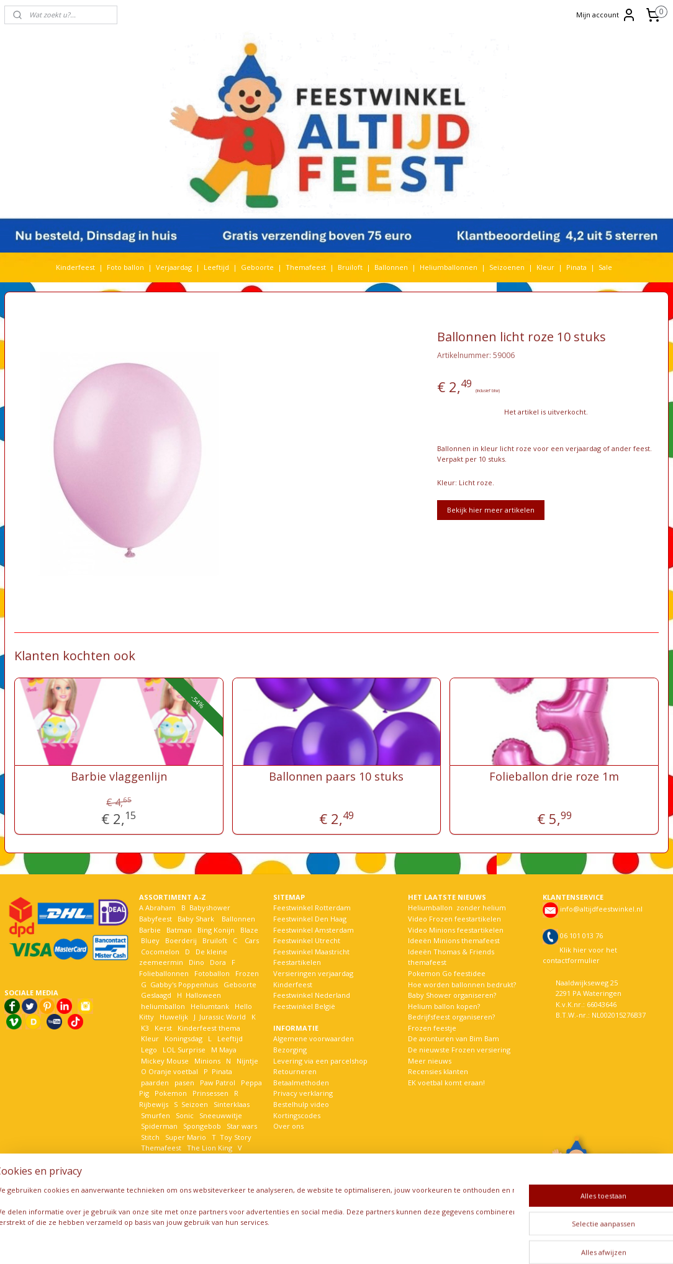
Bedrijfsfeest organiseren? (451, 1016)
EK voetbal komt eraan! (446, 1082)
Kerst (163, 1028)
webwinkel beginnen (379, 1241)
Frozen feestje (432, 1028)
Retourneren (295, 1071)
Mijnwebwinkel (488, 1241)
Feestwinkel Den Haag (309, 918)
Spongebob (202, 1126)
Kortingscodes (296, 1115)
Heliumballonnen (448, 267)
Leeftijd (216, 267)
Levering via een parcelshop (320, 1060)
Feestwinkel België (304, 1006)
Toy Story (235, 1137)
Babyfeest (155, 918)
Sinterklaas (232, 1104)
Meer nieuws (429, 1060)
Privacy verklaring (303, 1093)
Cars (252, 940)
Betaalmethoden (301, 1082)
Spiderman (159, 1126)
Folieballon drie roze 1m (554, 776)
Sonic (185, 1115)
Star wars (242, 1126)
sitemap (305, 1241)
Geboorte (257, 267)
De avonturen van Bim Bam (453, 1038)
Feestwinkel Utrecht (306, 940)
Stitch (150, 1137)
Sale (605, 267)
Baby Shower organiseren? (452, 995)
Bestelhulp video (301, 1104)
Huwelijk (174, 1016)
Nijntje (246, 1060)
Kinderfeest (75, 267)
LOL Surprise (184, 1049)
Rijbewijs (153, 1104)
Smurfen (155, 1115)
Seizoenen (507, 267)
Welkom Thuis (164, 1170)
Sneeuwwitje (220, 1115)
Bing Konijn (216, 930)
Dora (217, 962)
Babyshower (210, 907)
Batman (179, 930)
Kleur (545, 267)
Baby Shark (196, 918)
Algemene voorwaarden (313, 1038)
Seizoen (194, 1104)
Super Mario (185, 1137)
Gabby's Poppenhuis (183, 984)
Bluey (150, 940)
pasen (184, 1082)
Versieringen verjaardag (313, 973)
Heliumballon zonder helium (457, 907)
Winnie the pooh (221, 1170)
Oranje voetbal (173, 1071)
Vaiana (152, 1158)
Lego (148, 1049)
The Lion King (208, 1147)
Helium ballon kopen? (444, 1006)
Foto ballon (125, 267)
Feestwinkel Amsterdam (313, 930)
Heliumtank (210, 1006)
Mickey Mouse (165, 1060)
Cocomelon (160, 951)
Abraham (160, 907)
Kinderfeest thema (209, 1028)
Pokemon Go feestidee (447, 973)
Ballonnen (391, 267)
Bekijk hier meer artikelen (491, 509)
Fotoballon (212, 973)
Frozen (247, 973)
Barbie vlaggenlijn (119, 776)
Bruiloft (350, 267)
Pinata (576, 267)
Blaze (248, 930)
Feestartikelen (297, 962)
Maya (228, 1049)
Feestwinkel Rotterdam (312, 907)
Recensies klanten (438, 1071)
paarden (155, 1082)
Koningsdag (182, 1038)
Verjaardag (174, 267)
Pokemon (171, 1093)
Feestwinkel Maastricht (311, 951)
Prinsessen (209, 1093)
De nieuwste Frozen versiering (459, 1049)
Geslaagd (156, 995)
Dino (196, 962)
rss (331, 1241)
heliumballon (163, 1006)
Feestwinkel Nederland (311, 995)
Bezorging (290, 1049)
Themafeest (306, 267)
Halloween (203, 995)
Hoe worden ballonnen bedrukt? (462, 984)
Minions (206, 1060)
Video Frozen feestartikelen (454, 918)
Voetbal (221, 1158)
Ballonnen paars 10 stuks (336, 776)
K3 (144, 1028)
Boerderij (181, 940)
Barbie (150, 930)
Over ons (288, 1126)
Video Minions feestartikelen (456, 930)
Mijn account (606, 14)
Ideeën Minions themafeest (454, 940)
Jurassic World (222, 1016)
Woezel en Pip (165, 1180)
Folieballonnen (164, 973)
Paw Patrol (216, 1082)
